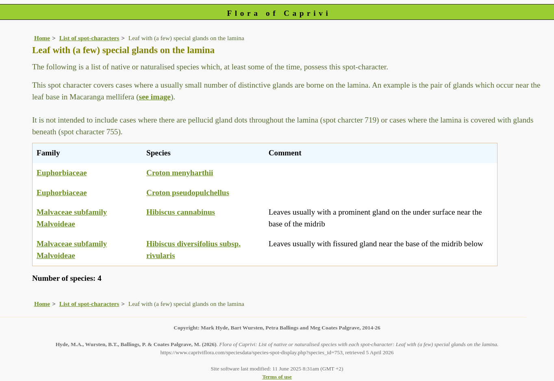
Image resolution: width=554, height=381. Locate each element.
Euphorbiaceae (62, 172)
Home (42, 37)
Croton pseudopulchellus (187, 192)
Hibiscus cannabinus (180, 212)
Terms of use (277, 377)
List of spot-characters (89, 37)
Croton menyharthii (179, 172)
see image (155, 97)
